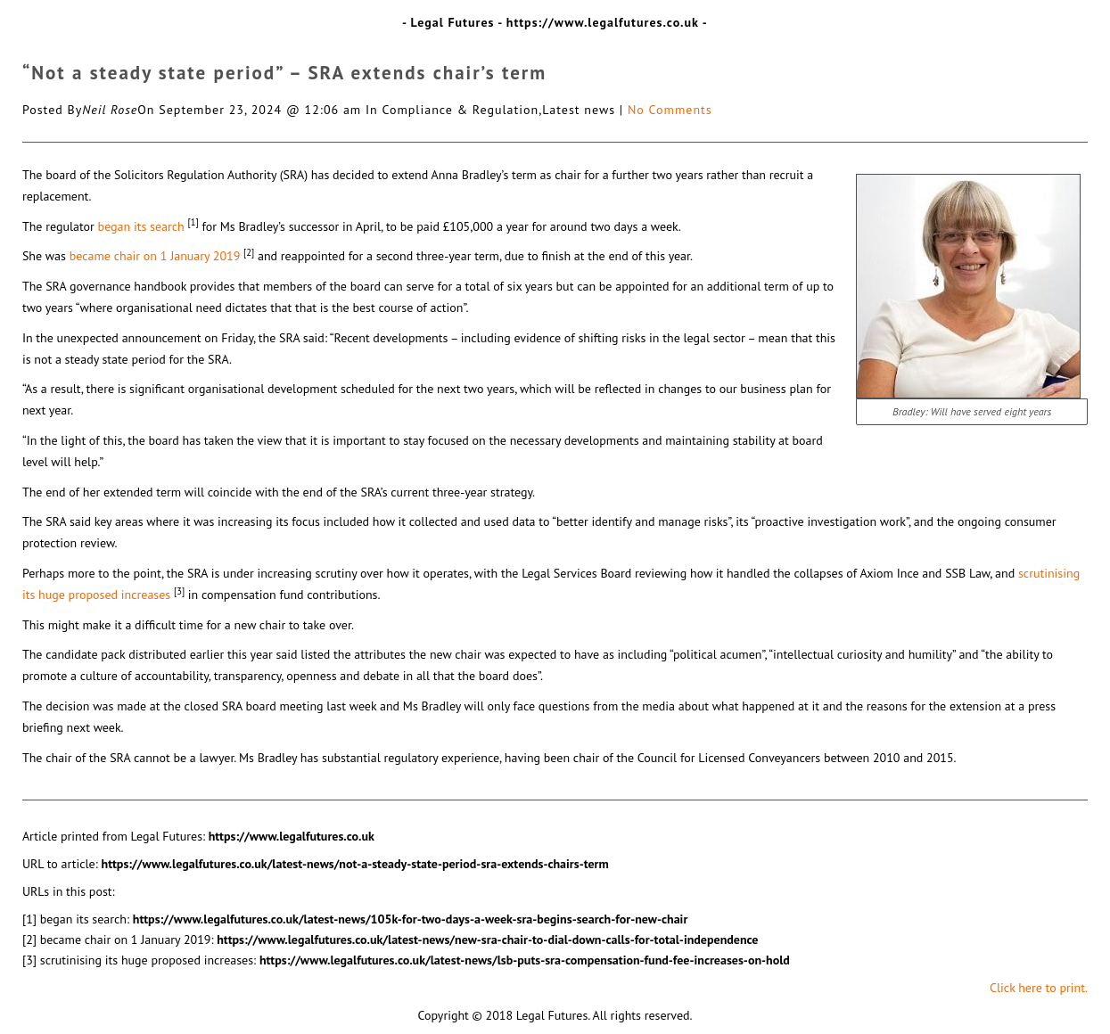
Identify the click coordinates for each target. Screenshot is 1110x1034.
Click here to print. (1039, 988)
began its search (141, 226)
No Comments (670, 110)
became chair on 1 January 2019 (155, 256)
